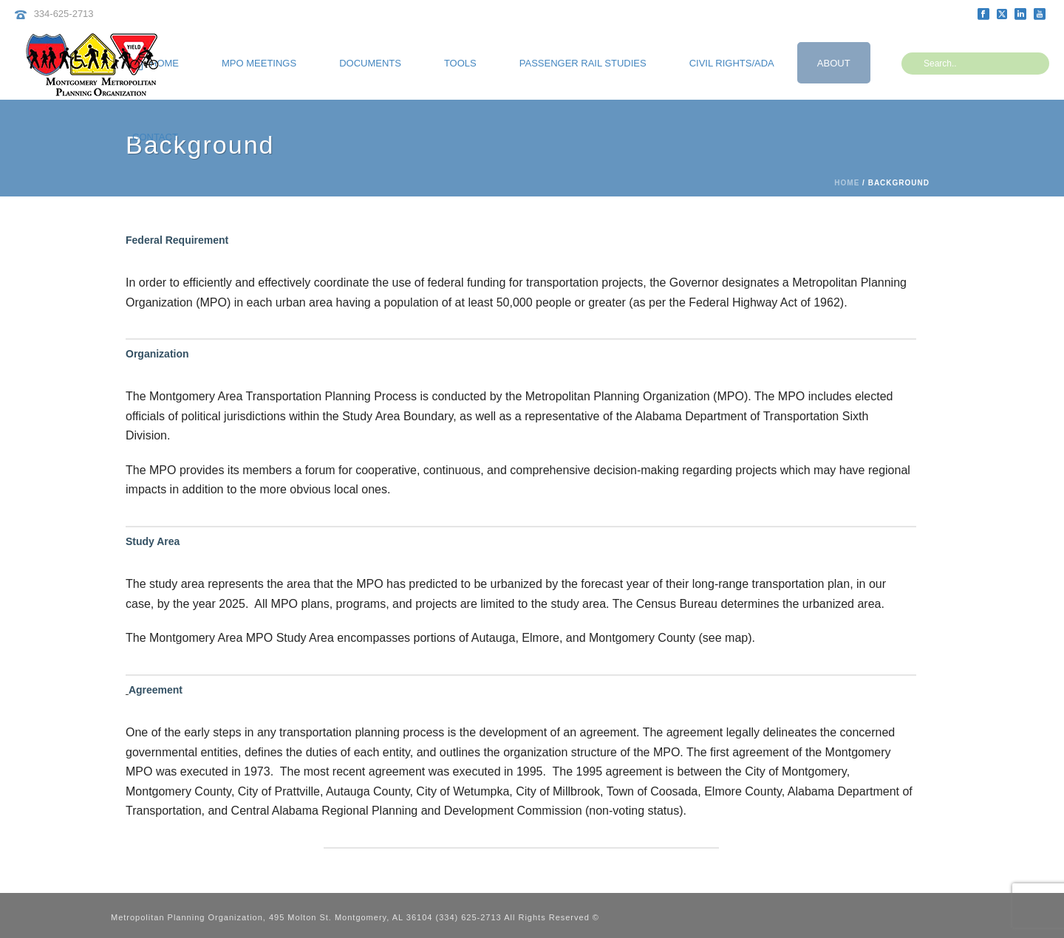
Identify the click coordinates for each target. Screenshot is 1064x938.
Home (846, 183)
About (833, 63)
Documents (370, 63)
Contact (155, 137)
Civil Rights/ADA (731, 63)
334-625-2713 (64, 13)
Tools (460, 63)
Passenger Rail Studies (583, 63)
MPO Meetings (259, 63)
